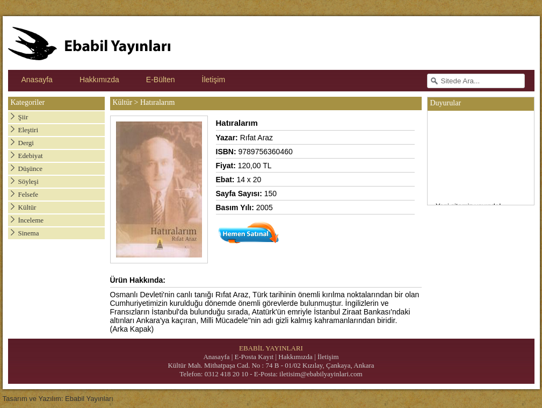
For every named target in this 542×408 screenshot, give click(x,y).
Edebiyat (30, 156)
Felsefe (28, 194)
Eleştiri (28, 130)
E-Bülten (160, 79)
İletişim (214, 79)
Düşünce (30, 168)
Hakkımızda (99, 79)
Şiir (23, 117)
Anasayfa (37, 79)
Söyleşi (28, 181)
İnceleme (31, 220)
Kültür (27, 207)
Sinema (28, 233)
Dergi (26, 143)
